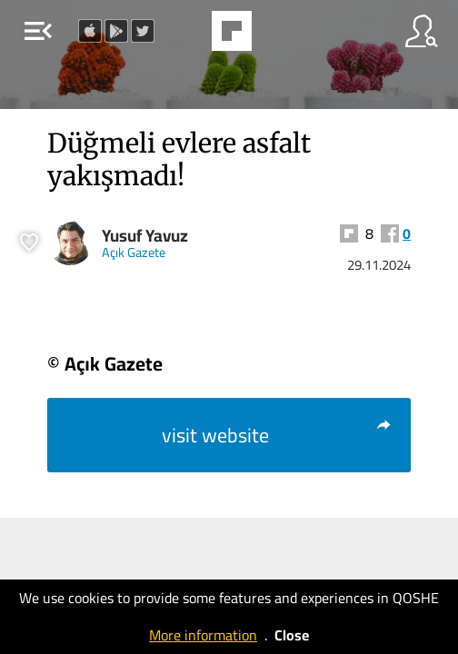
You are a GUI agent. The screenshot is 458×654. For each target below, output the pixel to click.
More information (203, 635)
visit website (277, 435)
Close (291, 635)
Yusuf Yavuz (145, 236)
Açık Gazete (133, 252)
